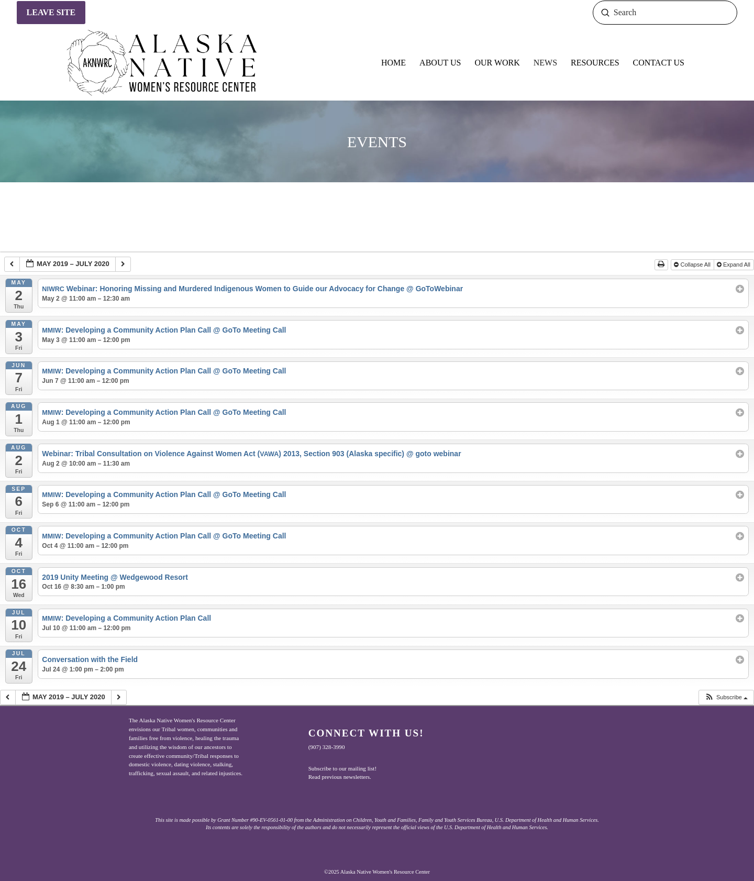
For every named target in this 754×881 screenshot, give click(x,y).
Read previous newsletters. (339, 777)
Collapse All (693, 264)
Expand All (734, 264)
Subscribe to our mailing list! (342, 768)
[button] (726, 697)
